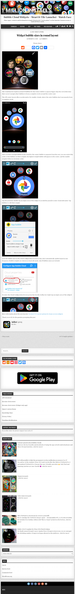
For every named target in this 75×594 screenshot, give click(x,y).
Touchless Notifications (9, 420)
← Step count (5, 336)
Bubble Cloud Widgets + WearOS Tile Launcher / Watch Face (37, 17)
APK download (6, 398)
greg (20, 322)
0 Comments (44, 39)
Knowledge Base (7, 413)
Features (22, 26)
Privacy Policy (6, 416)
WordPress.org (7, 576)
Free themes (37, 26)
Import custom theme (9, 409)
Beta (57, 26)
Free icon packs (48, 26)
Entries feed (6, 569)
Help (29, 26)
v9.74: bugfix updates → (66, 336)
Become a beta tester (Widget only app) (14, 405)
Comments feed (7, 572)
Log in (4, 565)
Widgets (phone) (39, 32)
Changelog (14, 26)
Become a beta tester (9, 401)
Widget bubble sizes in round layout (37, 35)
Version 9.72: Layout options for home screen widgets (45, 314)
